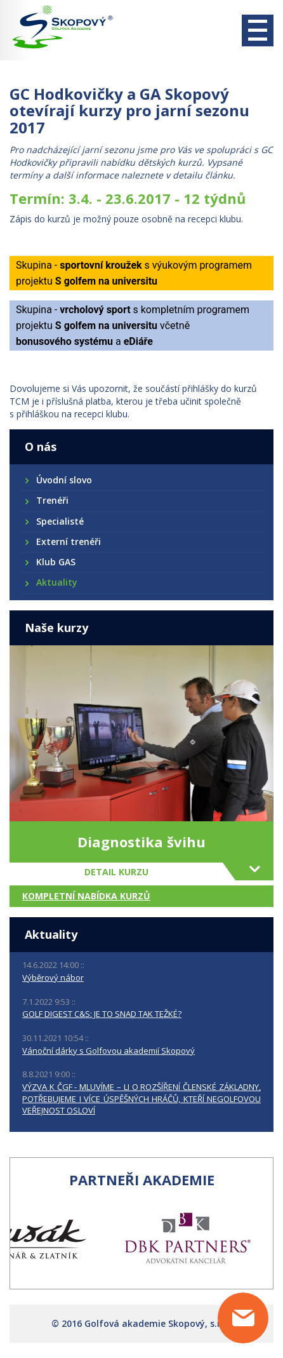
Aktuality (56, 582)
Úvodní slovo (63, 480)
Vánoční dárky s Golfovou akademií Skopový (108, 1050)
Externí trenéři (68, 541)
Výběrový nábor (53, 977)
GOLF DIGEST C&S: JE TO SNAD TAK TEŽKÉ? (101, 1013)
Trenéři (52, 500)
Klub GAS (55, 562)
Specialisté (59, 521)
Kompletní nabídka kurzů (86, 896)
